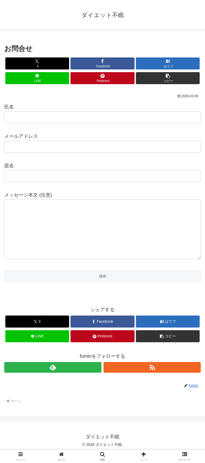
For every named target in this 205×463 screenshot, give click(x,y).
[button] (168, 78)
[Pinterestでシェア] (102, 78)
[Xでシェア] (37, 63)
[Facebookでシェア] (102, 63)
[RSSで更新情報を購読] (152, 378)
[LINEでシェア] (37, 78)
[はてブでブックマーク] (168, 63)
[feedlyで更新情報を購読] (52, 378)
